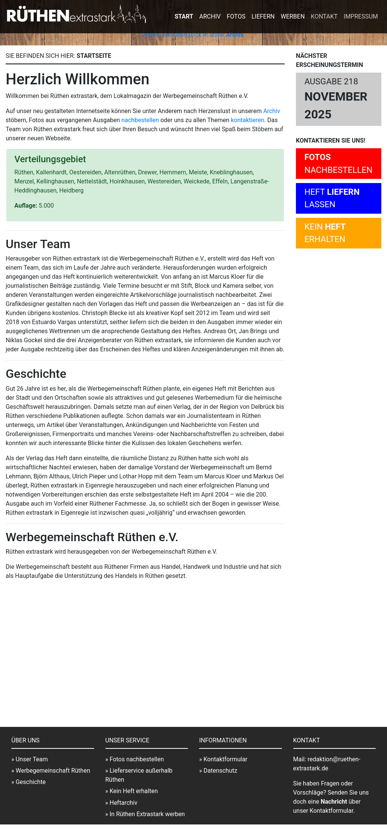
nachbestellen (140, 120)
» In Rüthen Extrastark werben (145, 814)
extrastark (76, 14)
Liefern (262, 16)
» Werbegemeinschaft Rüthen (50, 770)
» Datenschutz (218, 770)
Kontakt (324, 16)
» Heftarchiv (121, 802)
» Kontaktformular (223, 759)
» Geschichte (28, 782)
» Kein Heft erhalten (131, 791)
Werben (293, 16)
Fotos (236, 16)
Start (184, 16)
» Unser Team (29, 759)
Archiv (210, 16)
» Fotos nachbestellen (134, 759)
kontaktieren (247, 120)
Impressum (361, 16)
